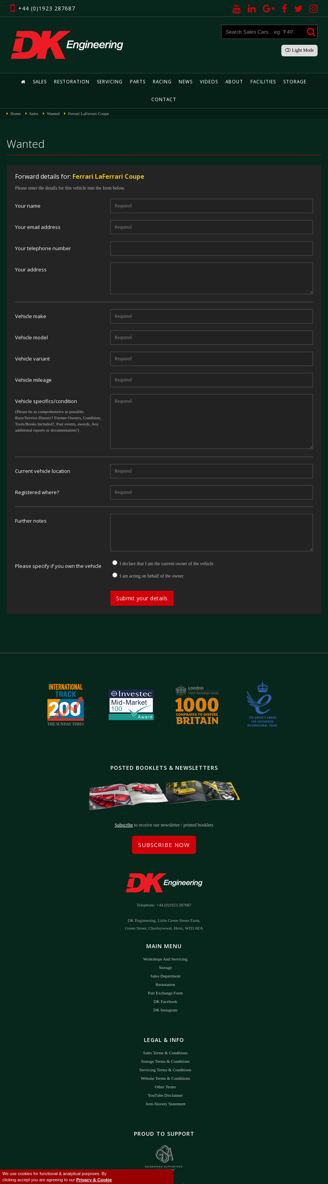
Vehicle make (30, 298)
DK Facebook (165, 981)
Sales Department (165, 956)
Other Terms (165, 1066)
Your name (28, 188)
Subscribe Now (164, 824)
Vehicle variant (32, 341)
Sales (30, 82)
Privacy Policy (178, 1172)
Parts (124, 82)
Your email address (38, 209)
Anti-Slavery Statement (165, 1083)
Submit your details (142, 580)
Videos (192, 82)
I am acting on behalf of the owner (152, 558)
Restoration (61, 82)
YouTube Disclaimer (165, 1075)
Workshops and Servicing (165, 939)
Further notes (31, 503)
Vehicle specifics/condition (46, 383)
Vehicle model (31, 319)
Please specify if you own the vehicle (58, 548)
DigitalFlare (223, 1172)
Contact (303, 82)
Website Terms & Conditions (165, 1058)
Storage (274, 82)
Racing (148, 82)
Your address (31, 251)
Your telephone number (43, 230)
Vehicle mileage (33, 362)
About (216, 82)
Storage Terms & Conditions (165, 1041)
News (170, 82)
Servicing (97, 82)
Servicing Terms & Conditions (165, 1049)
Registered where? (37, 474)
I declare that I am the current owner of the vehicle (166, 546)
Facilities (244, 82)
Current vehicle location (42, 453)
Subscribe (124, 805)
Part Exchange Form (165, 973)
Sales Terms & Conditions (165, 1032)
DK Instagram (165, 990)
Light (299, 50)
